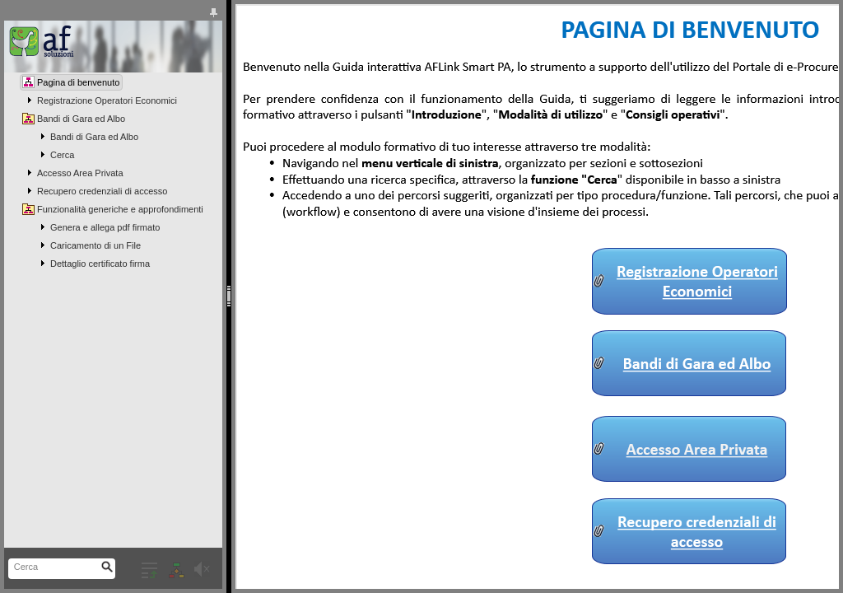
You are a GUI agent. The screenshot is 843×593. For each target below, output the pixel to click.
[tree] (113, 172)
